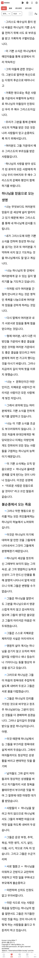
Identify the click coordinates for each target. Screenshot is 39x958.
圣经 (4, 8)
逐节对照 (28, 8)
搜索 (10, 8)
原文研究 (18, 8)
